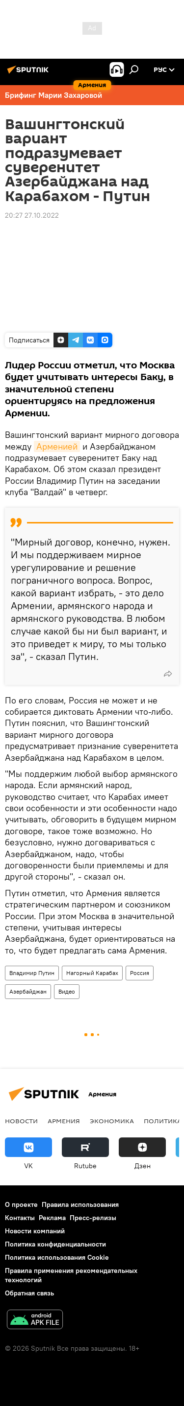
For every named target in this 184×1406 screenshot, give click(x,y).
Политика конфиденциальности (55, 1244)
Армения (64, 1120)
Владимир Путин (31, 972)
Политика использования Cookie (57, 1257)
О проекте (21, 1204)
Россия (139, 972)
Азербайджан (28, 991)
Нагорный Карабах (92, 972)
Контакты (20, 1217)
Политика (163, 1120)
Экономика (112, 1120)
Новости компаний (35, 1230)
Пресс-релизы (93, 1217)
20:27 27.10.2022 (32, 215)
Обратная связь (29, 1293)
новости (21, 1120)
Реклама (52, 1217)
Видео (66, 991)
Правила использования (80, 1204)
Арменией (57, 446)
